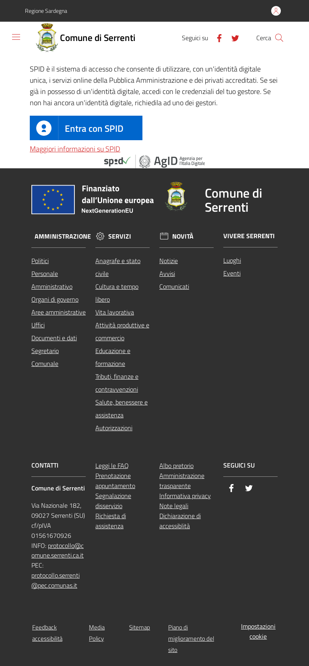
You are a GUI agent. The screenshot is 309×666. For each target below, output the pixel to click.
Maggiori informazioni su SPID (75, 148)
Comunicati (174, 286)
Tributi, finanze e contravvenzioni (116, 383)
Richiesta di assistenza (110, 521)
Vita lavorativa (114, 312)
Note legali (173, 506)
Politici (40, 261)
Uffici (38, 325)
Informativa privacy (185, 496)
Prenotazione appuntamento (115, 480)
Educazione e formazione (112, 357)
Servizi (119, 236)
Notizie (168, 261)
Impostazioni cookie (258, 631)
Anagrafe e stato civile (117, 267)
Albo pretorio (176, 465)
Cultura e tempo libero (116, 293)
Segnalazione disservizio (113, 501)
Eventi (232, 273)
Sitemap (139, 627)
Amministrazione (63, 236)
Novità (183, 236)
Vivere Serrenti (249, 236)
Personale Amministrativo (51, 280)
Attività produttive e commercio (122, 331)
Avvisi (167, 273)
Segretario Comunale (45, 357)
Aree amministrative (58, 312)
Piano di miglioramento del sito (191, 638)
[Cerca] (279, 38)
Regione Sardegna (46, 10)
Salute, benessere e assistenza (121, 408)
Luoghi (232, 260)
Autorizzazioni (113, 428)
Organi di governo (54, 299)
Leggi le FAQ (112, 465)
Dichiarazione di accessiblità (180, 521)
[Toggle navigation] (16, 37)
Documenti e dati (54, 338)
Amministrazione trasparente (181, 480)
